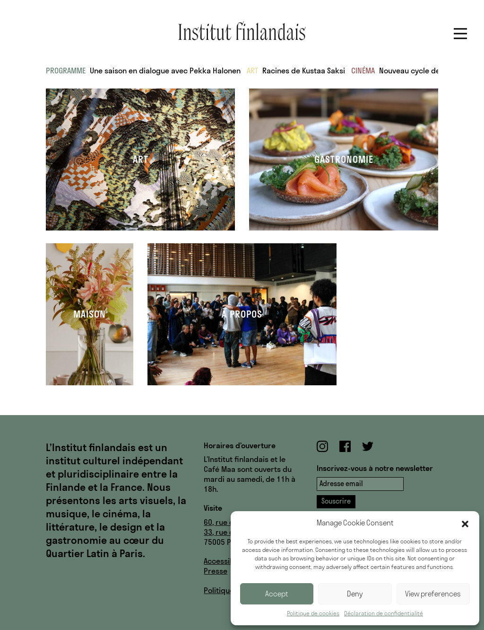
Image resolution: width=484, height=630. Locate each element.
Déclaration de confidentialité (383, 613)
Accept (276, 593)
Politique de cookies (313, 613)
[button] (465, 523)
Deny (355, 593)
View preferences (433, 593)
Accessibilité (225, 561)
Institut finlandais (242, 30)
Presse (215, 571)
